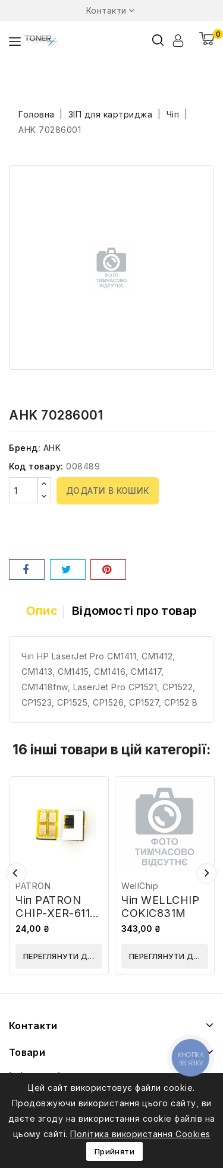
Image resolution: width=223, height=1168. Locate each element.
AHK (52, 448)
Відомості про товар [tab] (134, 611)
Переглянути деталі (62, 956)
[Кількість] (23, 490)
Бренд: (24, 448)
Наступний (206, 873)
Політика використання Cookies (140, 1134)
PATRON (33, 886)
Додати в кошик (107, 490)
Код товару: (36, 466)
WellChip (139, 886)
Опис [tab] (42, 611)
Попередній (16, 873)
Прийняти (114, 1151)
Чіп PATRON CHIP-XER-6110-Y (58, 913)
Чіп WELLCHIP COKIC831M (160, 906)
